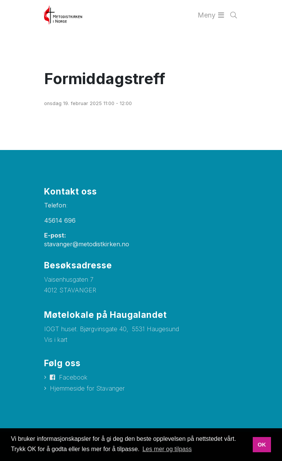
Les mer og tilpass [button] (167, 449)
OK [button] (262, 445)
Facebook (73, 377)
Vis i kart (55, 339)
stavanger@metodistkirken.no (86, 244)
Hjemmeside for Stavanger (87, 388)
